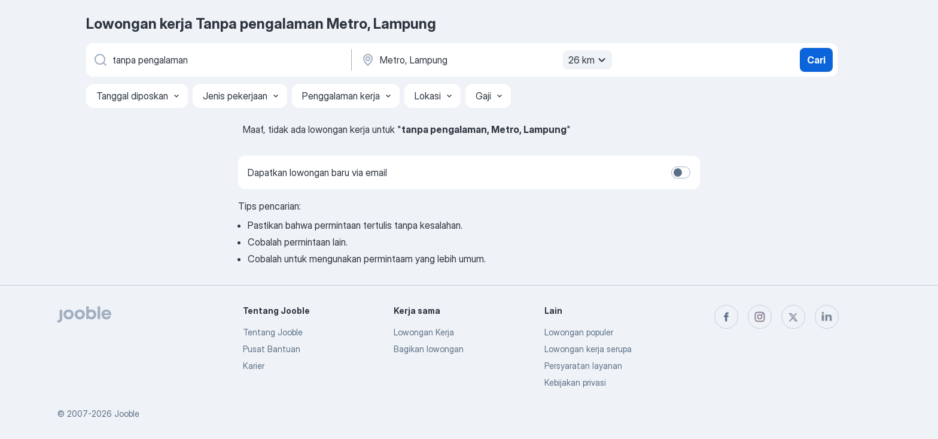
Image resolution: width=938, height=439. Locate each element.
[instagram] (760, 317)
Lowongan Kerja (424, 332)
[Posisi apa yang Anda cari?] (217, 60)
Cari (816, 60)
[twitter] (793, 317)
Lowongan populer (578, 332)
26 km (588, 60)
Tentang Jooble (273, 332)
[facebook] (726, 317)
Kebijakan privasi (575, 382)
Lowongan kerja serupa (588, 349)
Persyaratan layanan (583, 366)
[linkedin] (827, 317)
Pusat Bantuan (271, 349)
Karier (253, 366)
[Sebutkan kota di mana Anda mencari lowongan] (485, 60)
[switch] (680, 172)
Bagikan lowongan (429, 349)
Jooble (126, 413)
